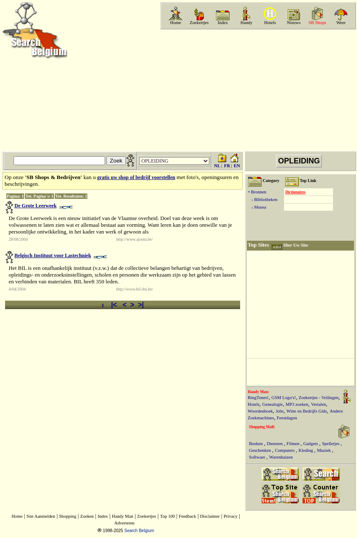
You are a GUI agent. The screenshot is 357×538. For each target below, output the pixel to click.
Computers (285, 450)
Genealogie (272, 404)
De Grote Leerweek (35, 206)
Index (223, 22)
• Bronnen (257, 192)
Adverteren (124, 523)
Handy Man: (258, 392)
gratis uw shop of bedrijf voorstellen (136, 177)
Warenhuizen (281, 457)
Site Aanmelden (41, 516)
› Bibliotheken (262, 199)
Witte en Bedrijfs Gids (307, 411)
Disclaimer (210, 516)
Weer (341, 22)
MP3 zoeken (297, 404)
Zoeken (87, 516)
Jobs (280, 411)
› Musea (257, 207)
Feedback (187, 516)
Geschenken (260, 450)
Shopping (67, 516)
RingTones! (258, 397)
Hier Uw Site (295, 245)
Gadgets (311, 443)
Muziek (324, 450)
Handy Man (122, 516)
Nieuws (294, 22)
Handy (246, 22)
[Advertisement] (271, 90)
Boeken (256, 443)
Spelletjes (331, 443)
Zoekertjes (199, 22)
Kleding (306, 450)
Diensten (275, 443)
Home (175, 22)
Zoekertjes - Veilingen (319, 397)
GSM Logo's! (283, 397)
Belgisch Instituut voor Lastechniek (52, 255)
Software (257, 457)
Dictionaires (295, 192)
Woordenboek (260, 411)
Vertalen (318, 404)
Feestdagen (287, 418)
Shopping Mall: (262, 427)
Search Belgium (139, 530)
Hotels (270, 22)
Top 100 (167, 516)
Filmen (293, 443)
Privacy (231, 516)
